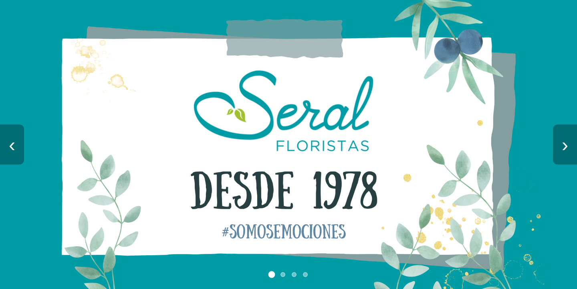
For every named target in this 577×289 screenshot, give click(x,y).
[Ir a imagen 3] (294, 274)
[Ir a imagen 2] (282, 274)
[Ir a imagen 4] (305, 274)
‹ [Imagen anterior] (12, 144)
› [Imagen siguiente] (565, 144)
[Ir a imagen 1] (271, 274)
